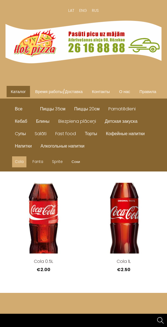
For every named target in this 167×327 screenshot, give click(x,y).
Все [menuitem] (19, 109)
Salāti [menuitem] (40, 133)
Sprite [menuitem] (57, 161)
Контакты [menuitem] (101, 91)
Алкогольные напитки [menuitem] (62, 146)
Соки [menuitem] (76, 161)
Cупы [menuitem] (20, 133)
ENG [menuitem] (83, 10)
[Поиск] (160, 320)
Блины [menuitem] (43, 121)
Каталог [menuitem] (18, 91)
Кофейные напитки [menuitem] (125, 133)
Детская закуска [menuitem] (121, 121)
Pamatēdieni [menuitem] (122, 109)
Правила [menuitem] (147, 91)
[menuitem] (31, 107)
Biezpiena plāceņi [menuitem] (77, 121)
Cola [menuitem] (19, 161)
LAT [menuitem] (71, 10)
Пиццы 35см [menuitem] (52, 109)
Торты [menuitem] (91, 133)
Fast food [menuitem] (65, 133)
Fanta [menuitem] (37, 161)
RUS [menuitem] (95, 10)
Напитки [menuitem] (23, 146)
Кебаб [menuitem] (21, 121)
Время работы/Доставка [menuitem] (59, 91)
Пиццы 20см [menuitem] (87, 109)
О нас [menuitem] (124, 91)
